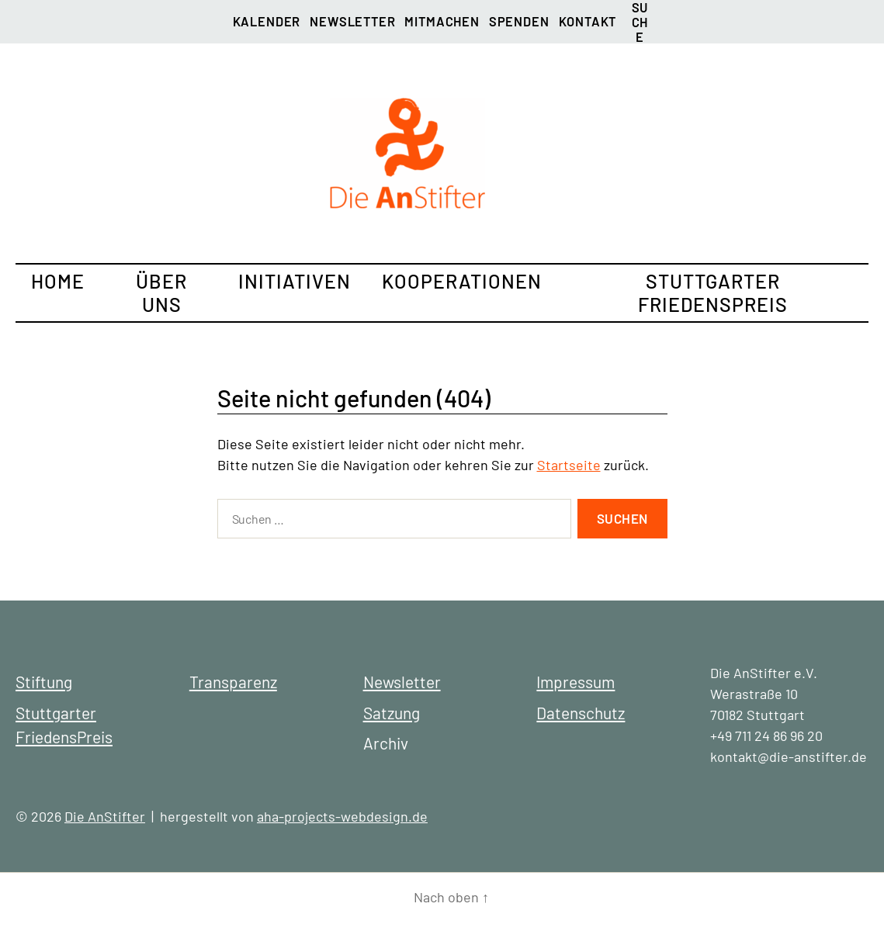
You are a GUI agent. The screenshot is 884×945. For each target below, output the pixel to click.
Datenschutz (580, 712)
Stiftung (44, 681)
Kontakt (588, 21)
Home (58, 280)
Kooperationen (462, 280)
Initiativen (294, 280)
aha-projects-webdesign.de (342, 816)
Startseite (569, 464)
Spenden (519, 21)
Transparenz (233, 681)
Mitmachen (441, 21)
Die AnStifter (104, 816)
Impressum (575, 681)
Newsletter (352, 21)
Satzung (391, 712)
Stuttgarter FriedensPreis (713, 292)
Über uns (161, 292)
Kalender (267, 21)
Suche (640, 11)
